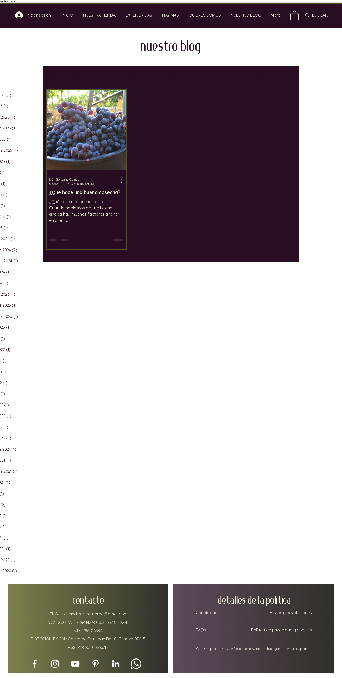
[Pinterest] (95, 663)
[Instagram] (55, 663)
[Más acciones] (123, 181)
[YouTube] (75, 663)
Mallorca (198, 76)
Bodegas (256, 76)
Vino (112, 76)
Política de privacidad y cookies (281, 629)
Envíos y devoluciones (291, 612)
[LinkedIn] (116, 663)
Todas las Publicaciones (71, 76)
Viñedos (227, 76)
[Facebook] (34, 663)
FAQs (200, 629)
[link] (294, 15)
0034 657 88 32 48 (113, 622)
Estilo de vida (142, 76)
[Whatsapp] (136, 663)
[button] (289, 77)
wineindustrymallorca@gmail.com (95, 614)
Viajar (172, 76)
